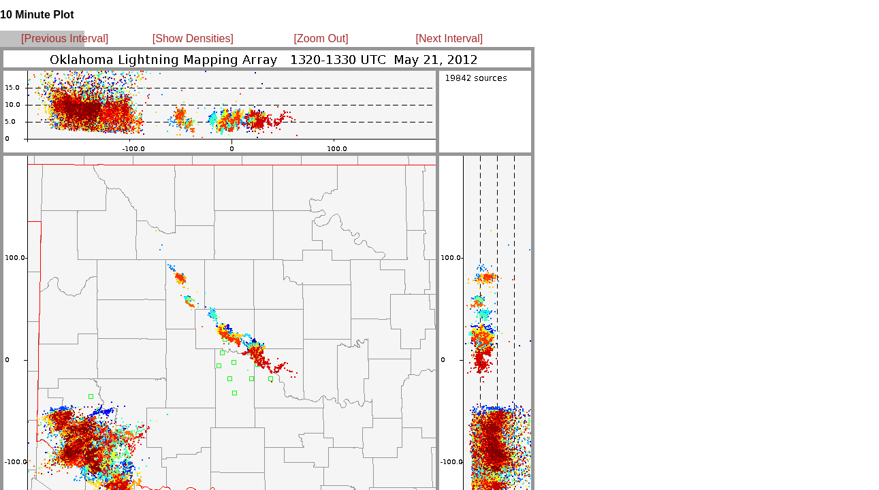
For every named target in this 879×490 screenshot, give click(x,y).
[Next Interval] (449, 38)
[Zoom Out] (321, 38)
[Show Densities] (193, 38)
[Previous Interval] (64, 38)
